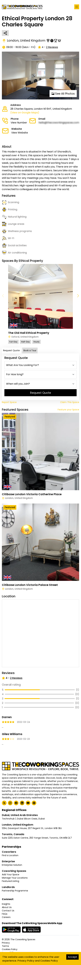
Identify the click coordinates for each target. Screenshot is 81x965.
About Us (7, 907)
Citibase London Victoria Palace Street (30, 585)
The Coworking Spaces (22, 939)
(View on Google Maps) (24, 112)
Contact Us (8, 910)
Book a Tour (30, 350)
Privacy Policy (25, 960)
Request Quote (11, 350)
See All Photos (63, 94)
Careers (6, 917)
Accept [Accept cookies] (72, 957)
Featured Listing (10, 881)
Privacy (6, 942)
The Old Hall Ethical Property (28, 333)
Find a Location (10, 855)
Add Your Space (10, 874)
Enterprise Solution (12, 864)
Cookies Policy (9, 949)
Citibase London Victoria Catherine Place (32, 494)
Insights (6, 904)
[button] (78, 295)
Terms (5, 946)
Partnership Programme (15, 890)
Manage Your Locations (15, 877)
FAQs (4, 913)
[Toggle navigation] (76, 6)
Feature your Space (68, 409)
